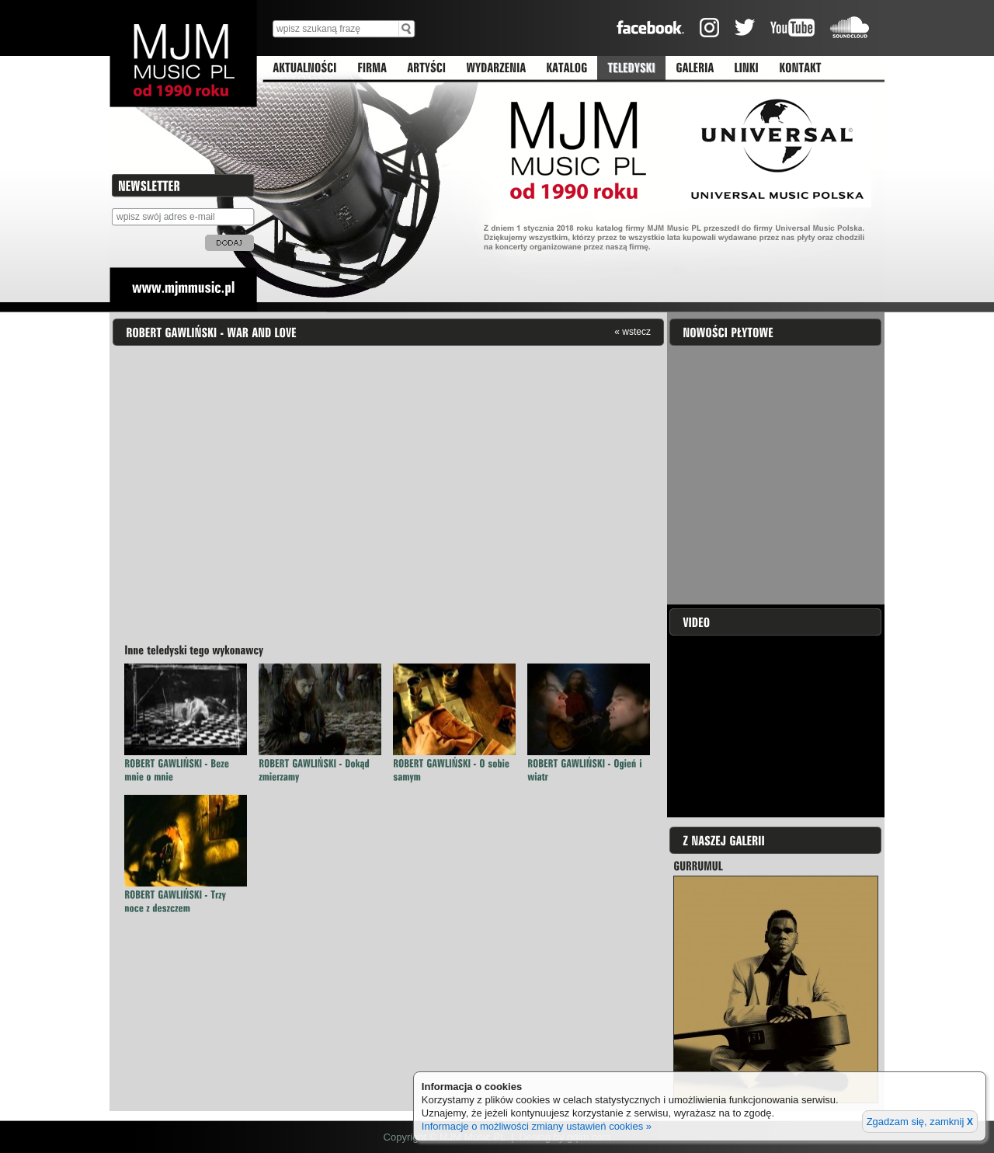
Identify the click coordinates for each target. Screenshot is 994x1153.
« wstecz (632, 331)
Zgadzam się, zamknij (920, 1121)
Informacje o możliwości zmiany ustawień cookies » (537, 1126)
